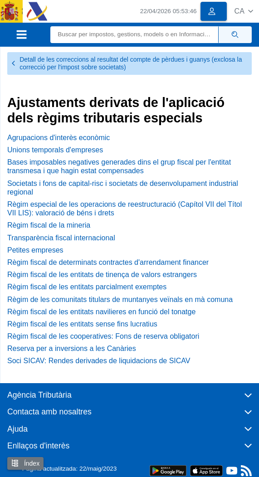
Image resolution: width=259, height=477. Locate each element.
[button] (244, 11)
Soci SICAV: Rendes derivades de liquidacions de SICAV (98, 361)
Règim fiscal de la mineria (48, 225)
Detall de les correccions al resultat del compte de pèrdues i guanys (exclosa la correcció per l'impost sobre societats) (126, 63)
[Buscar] (134, 34)
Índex (25, 463)
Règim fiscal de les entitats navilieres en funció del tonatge (101, 312)
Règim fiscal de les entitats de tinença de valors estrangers (102, 274)
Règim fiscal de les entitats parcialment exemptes (86, 287)
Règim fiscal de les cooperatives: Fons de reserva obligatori (103, 336)
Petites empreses (35, 250)
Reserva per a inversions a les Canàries (71, 348)
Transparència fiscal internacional (61, 238)
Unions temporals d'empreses (55, 150)
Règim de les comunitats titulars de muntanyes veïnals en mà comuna (120, 299)
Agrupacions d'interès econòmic (58, 137)
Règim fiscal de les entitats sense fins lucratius (82, 324)
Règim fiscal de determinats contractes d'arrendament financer (108, 262)
